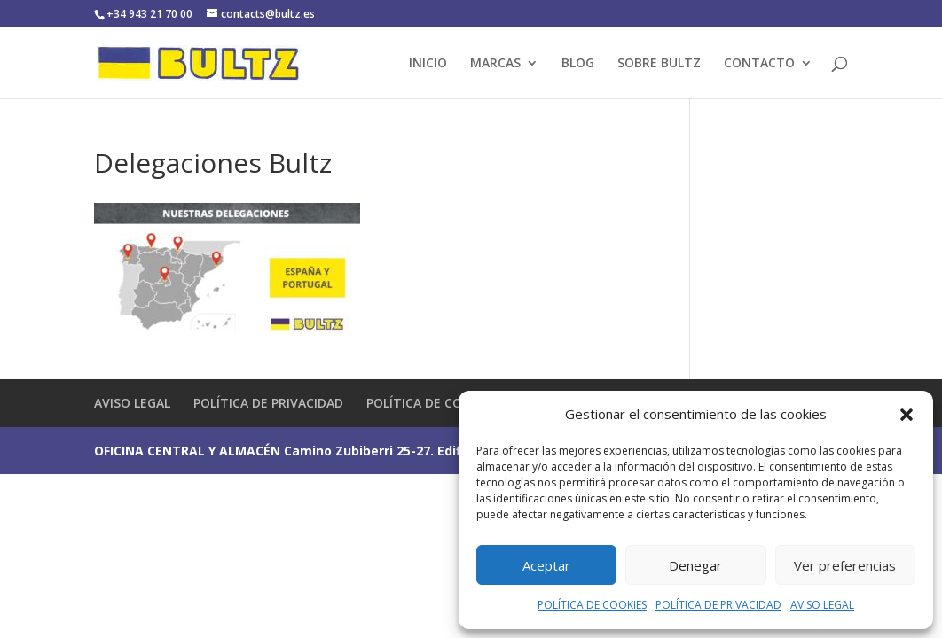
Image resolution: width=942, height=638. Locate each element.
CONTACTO (759, 64)
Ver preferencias (845, 565)
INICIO (428, 64)
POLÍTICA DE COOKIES (592, 604)
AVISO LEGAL (822, 604)
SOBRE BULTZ (659, 64)
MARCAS (495, 64)
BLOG (577, 64)
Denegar (695, 565)
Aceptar (546, 565)
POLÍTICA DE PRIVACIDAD (718, 604)
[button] (906, 415)
